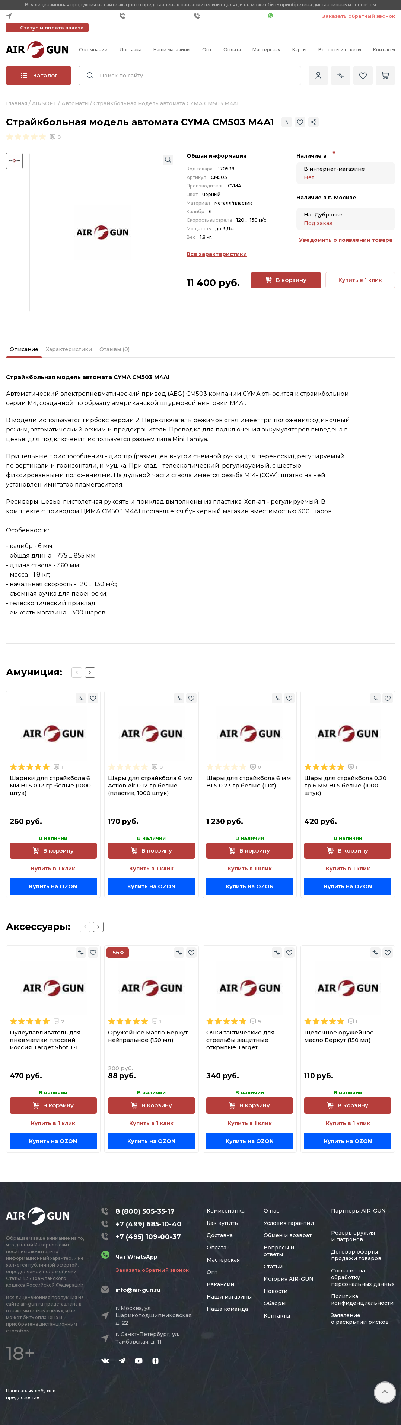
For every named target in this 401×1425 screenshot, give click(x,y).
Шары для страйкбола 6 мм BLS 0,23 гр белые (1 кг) (248, 781)
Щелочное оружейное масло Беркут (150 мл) (339, 1036)
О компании (93, 49)
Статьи (273, 1266)
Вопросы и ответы (339, 49)
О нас (271, 1210)
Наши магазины (171, 49)
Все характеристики (217, 254)
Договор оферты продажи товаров (356, 1255)
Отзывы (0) (114, 349)
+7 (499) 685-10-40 (155, 16)
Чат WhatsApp (291, 16)
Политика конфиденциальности (362, 1299)
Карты (299, 49)
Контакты (384, 49)
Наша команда (227, 1309)
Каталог (39, 75)
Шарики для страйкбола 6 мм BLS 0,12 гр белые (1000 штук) (50, 785)
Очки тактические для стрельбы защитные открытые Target (240, 1040)
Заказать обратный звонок (358, 16)
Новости (275, 1291)
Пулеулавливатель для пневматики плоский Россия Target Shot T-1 (45, 1040)
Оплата (232, 49)
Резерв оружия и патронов (353, 1236)
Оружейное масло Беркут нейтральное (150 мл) (148, 1036)
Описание (24, 349)
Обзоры (275, 1303)
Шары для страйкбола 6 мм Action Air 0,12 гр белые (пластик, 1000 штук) (150, 785)
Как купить (222, 1223)
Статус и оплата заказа (52, 28)
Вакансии (220, 1284)
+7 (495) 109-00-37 (229, 16)
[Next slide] (90, 672)
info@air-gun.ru (137, 1289)
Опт (206, 49)
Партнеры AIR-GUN (358, 1210)
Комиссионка (226, 1210)
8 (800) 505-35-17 (145, 1211)
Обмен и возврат (288, 1235)
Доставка (130, 49)
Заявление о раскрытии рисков (360, 1318)
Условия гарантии (289, 1223)
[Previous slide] (76, 672)
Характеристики (69, 349)
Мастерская (266, 49)
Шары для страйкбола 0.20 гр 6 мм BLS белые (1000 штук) (345, 785)
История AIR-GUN (289, 1278)
